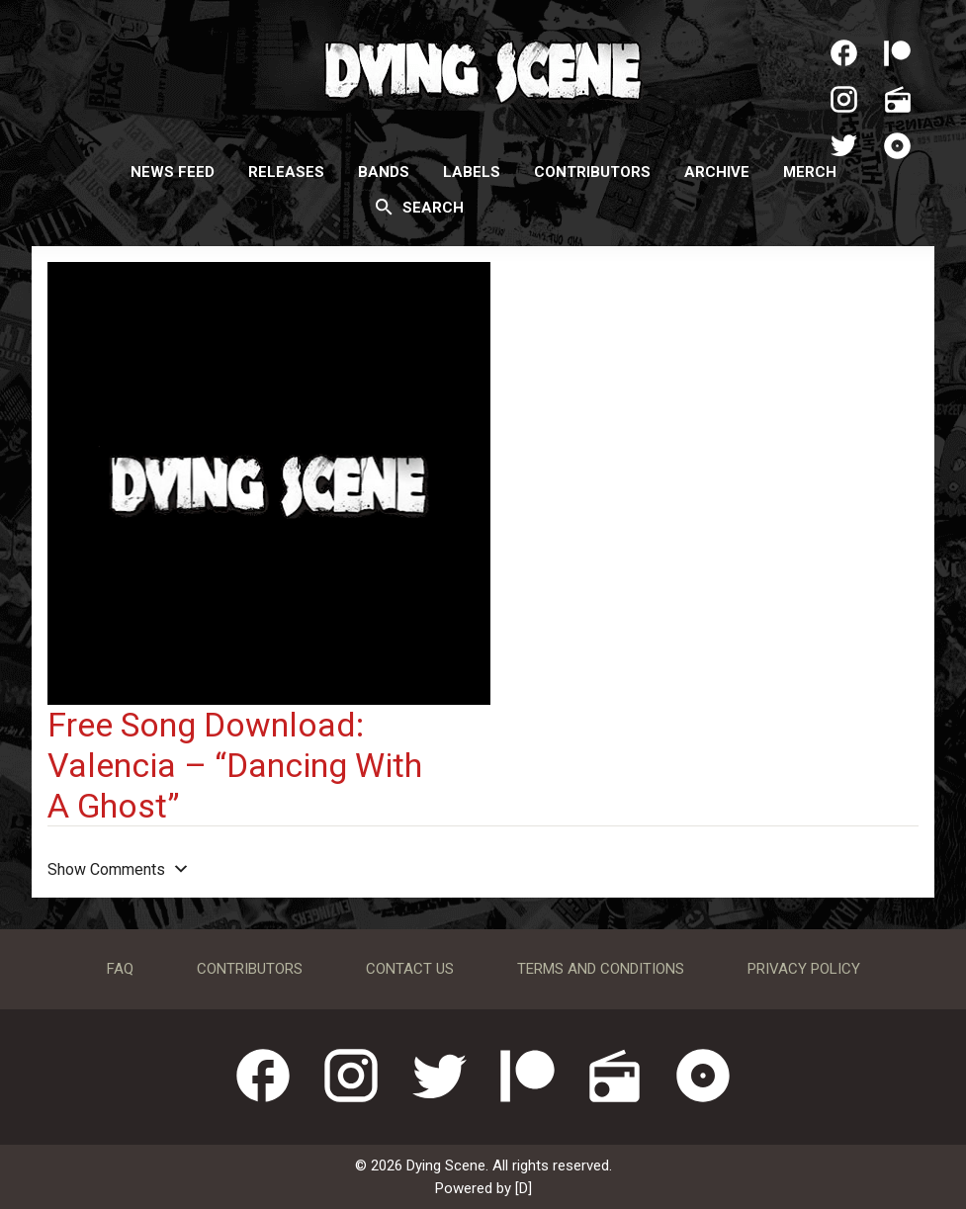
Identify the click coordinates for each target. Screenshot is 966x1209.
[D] (523, 1188)
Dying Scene (483, 69)
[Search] (384, 206)
